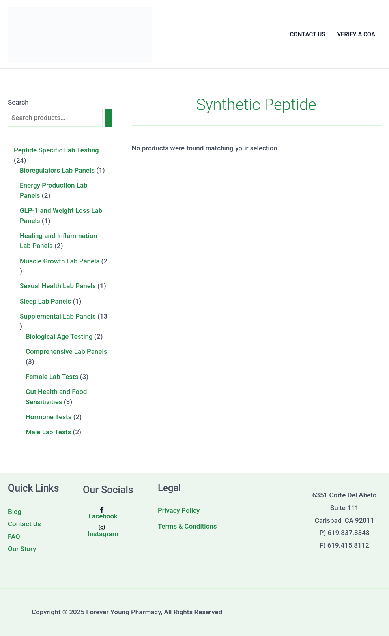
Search (18, 102)
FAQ (14, 536)
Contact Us (24, 524)
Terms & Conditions (187, 526)
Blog (14, 512)
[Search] (108, 118)
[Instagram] (102, 530)
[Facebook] (102, 513)
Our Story (22, 549)
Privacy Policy (179, 510)
